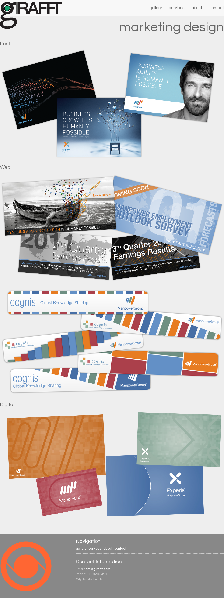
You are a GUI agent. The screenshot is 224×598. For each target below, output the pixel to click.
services (177, 8)
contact (216, 8)
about (197, 8)
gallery (156, 8)
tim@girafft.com (98, 569)
